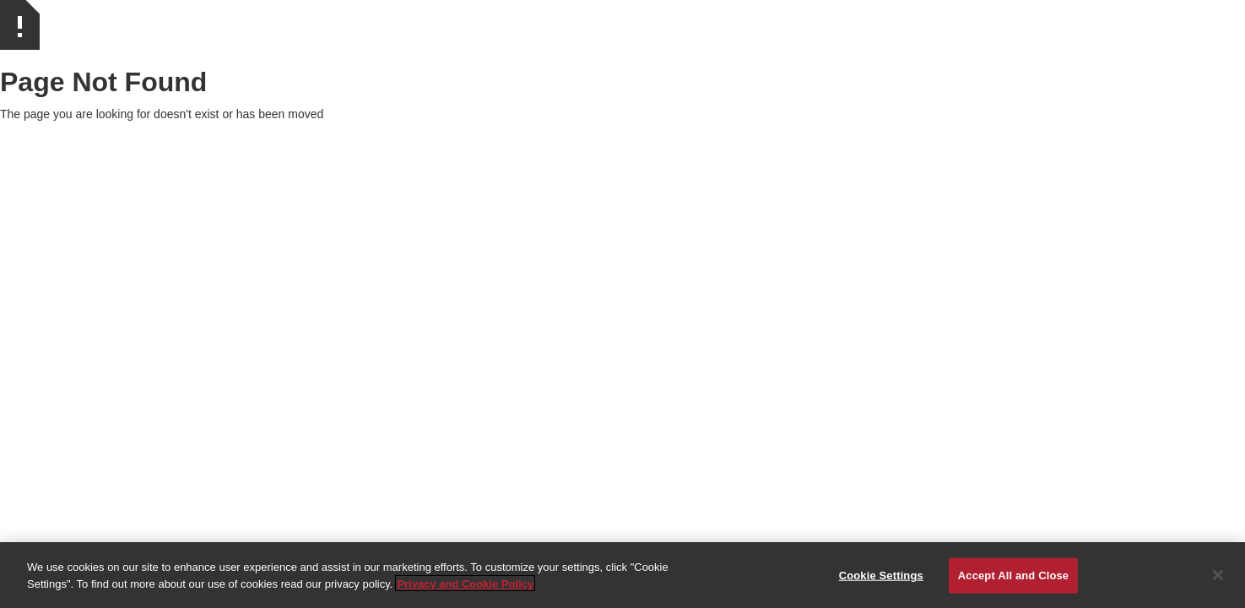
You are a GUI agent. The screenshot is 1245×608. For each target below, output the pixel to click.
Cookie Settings (881, 577)
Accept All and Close (1013, 577)
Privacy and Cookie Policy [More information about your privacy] (465, 585)
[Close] (1218, 576)
